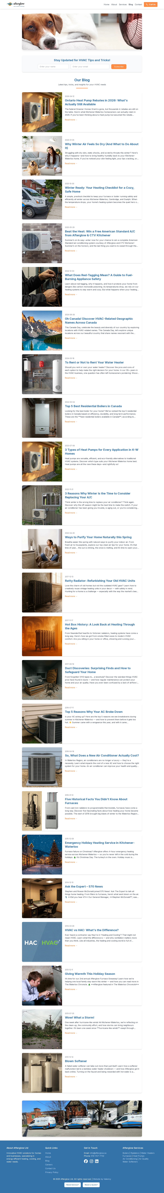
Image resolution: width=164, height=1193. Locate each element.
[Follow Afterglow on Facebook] (86, 1161)
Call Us (151, 4)
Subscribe (118, 66)
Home (106, 4)
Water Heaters (147, 1153)
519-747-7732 (97, 1156)
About (114, 4)
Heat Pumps (138, 1156)
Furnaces (127, 1156)
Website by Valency (102, 1179)
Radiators (135, 1153)
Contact (138, 4)
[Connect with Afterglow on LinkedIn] (96, 1161)
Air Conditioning (130, 1159)
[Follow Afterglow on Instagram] (91, 1161)
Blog (131, 4)
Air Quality (144, 1159)
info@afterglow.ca (98, 1153)
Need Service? (72, 1185)
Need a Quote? (91, 1185)
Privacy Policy (51, 1172)
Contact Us (50, 1168)
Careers (48, 1164)
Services (123, 4)
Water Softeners (130, 1161)
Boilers (126, 1153)
